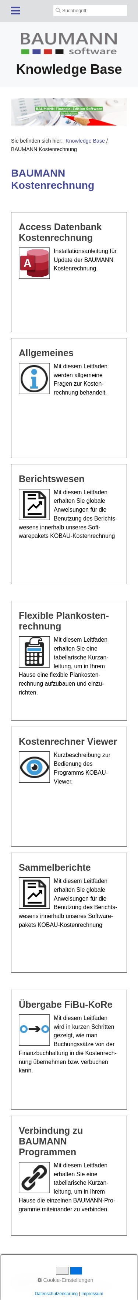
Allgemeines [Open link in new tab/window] (69, 398)
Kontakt (45, 1285)
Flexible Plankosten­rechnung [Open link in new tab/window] (69, 660)
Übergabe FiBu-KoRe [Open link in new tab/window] (69, 1049)
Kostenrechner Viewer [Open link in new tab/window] (69, 786)
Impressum (71, 1285)
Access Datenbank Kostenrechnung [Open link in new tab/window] (69, 272)
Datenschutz (102, 1285)
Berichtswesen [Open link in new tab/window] (69, 524)
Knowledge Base (85, 141)
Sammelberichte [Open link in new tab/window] (69, 912)
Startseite (21, 1285)
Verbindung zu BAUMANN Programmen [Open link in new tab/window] (69, 1175)
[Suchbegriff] (90, 10)
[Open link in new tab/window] (69, 111)
